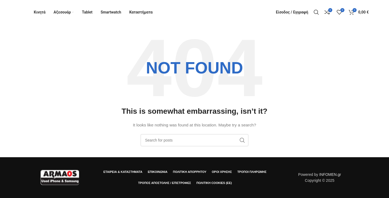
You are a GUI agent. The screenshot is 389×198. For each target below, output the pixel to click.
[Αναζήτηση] (316, 12)
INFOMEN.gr (330, 174)
